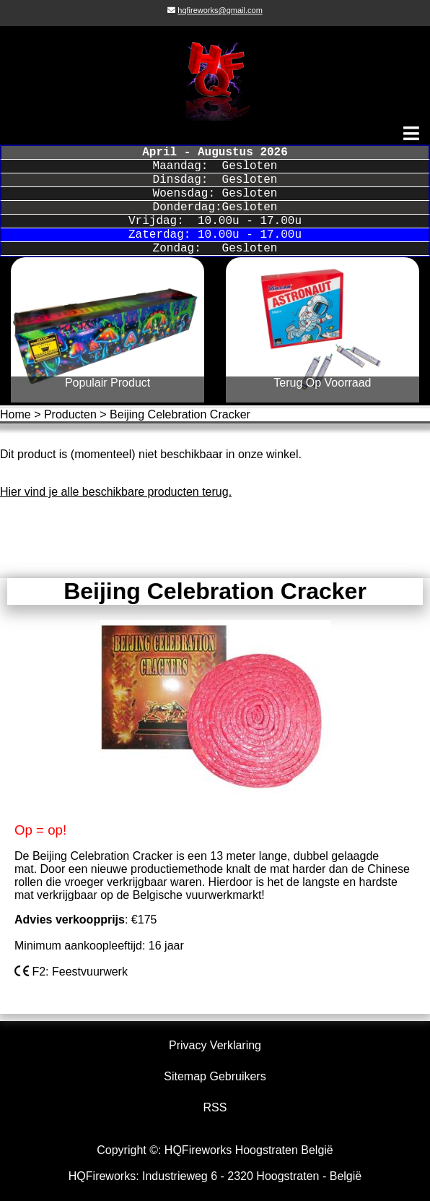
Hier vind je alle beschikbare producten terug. (116, 492)
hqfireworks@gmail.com (220, 10)
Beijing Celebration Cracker (180, 414)
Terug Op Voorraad (322, 382)
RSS (215, 1107)
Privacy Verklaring (215, 1045)
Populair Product (107, 382)
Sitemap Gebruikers (215, 1076)
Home (15, 414)
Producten (70, 414)
